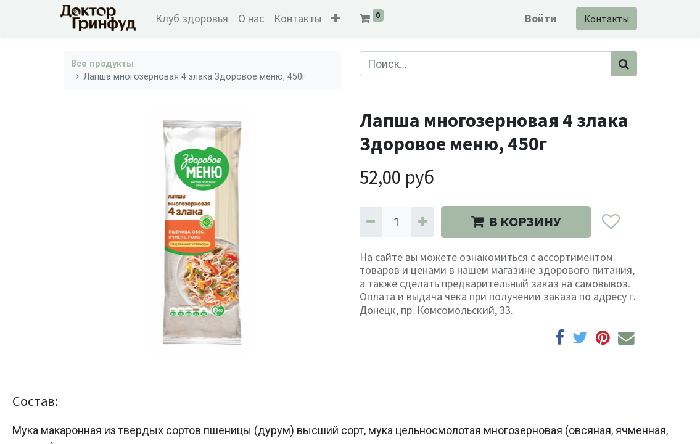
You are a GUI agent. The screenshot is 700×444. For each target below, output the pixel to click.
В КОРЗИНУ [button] (516, 221)
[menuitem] (194, 18)
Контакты (604, 18)
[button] (338, 18)
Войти (538, 18)
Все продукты (102, 64)
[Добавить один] (422, 222)
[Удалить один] (371, 222)
